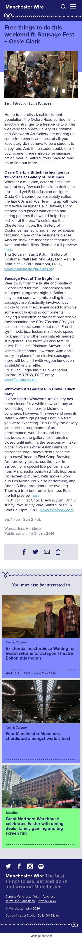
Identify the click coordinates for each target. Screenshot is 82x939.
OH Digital (52, 915)
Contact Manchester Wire (22, 896)
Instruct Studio (25, 915)
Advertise (49, 896)
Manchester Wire (24, 7)
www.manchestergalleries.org (29, 269)
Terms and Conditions (20, 901)
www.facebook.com (21, 379)
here (8, 249)
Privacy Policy (47, 901)
